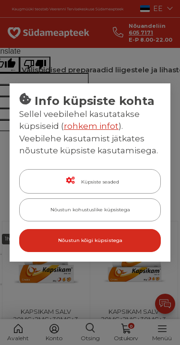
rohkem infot (91, 126)
